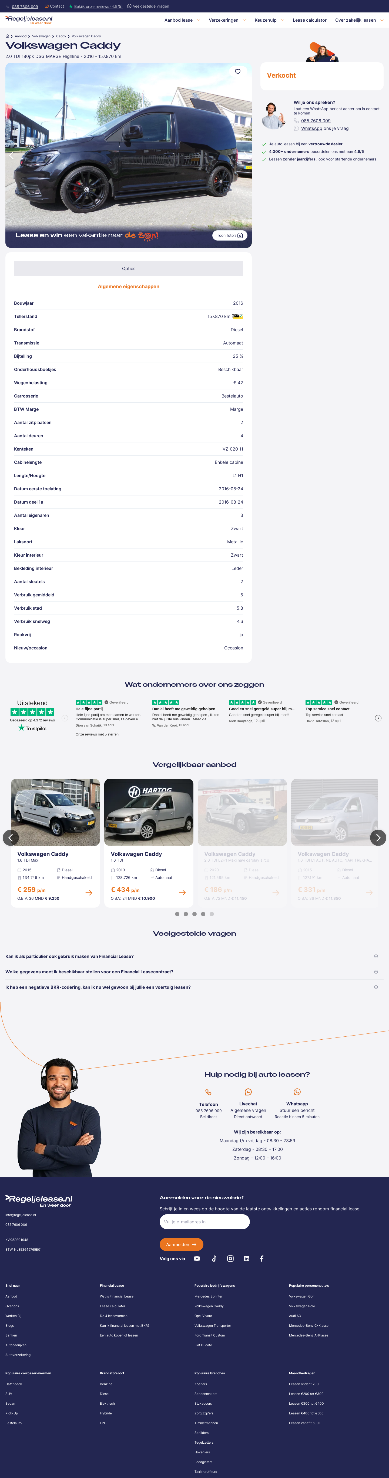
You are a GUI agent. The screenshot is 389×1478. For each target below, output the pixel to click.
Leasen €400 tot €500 (306, 1413)
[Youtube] (197, 1258)
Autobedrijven (15, 1345)
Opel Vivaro (203, 1315)
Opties (128, 268)
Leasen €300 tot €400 (306, 1403)
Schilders (201, 1432)
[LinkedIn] (246, 1258)
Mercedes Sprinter (208, 1296)
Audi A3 (295, 1315)
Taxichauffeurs (205, 1471)
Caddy (61, 36)
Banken (11, 1335)
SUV (8, 1393)
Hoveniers (202, 1452)
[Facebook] (262, 1258)
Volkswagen (41, 36)
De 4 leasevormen (114, 1315)
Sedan (10, 1403)
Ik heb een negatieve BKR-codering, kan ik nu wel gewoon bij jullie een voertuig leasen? (191, 987)
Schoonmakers (205, 1393)
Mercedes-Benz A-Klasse (308, 1335)
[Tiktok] (214, 1258)
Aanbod (20, 36)
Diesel (104, 1393)
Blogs (9, 1325)
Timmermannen (206, 1423)
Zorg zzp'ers (203, 1413)
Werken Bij (13, 1315)
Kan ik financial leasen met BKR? (124, 1325)
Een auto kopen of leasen (119, 1335)
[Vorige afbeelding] (10, 155)
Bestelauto (13, 1423)
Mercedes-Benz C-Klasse (308, 1325)
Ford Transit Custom (209, 1335)
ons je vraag (321, 128)
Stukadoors (203, 1403)
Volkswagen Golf (301, 1296)
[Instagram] (230, 1258)
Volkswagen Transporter (212, 1325)
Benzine (106, 1384)
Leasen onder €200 (304, 1384)
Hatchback (13, 1384)
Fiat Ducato (203, 1345)
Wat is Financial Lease (116, 1296)
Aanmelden (177, 1244)
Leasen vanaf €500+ (305, 1423)
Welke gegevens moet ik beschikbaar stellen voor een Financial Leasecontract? (191, 972)
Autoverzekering (18, 1354)
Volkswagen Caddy (209, 1306)
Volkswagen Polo (302, 1306)
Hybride (106, 1413)
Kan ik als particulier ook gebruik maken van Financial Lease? (191, 956)
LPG (103, 1423)
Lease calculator (112, 1306)
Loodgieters (203, 1462)
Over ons (12, 1306)
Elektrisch (107, 1403)
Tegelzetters (203, 1442)
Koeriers (200, 1384)
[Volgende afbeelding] (246, 155)
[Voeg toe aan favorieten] (238, 71)
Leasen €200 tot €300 (306, 1393)
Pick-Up (11, 1413)
